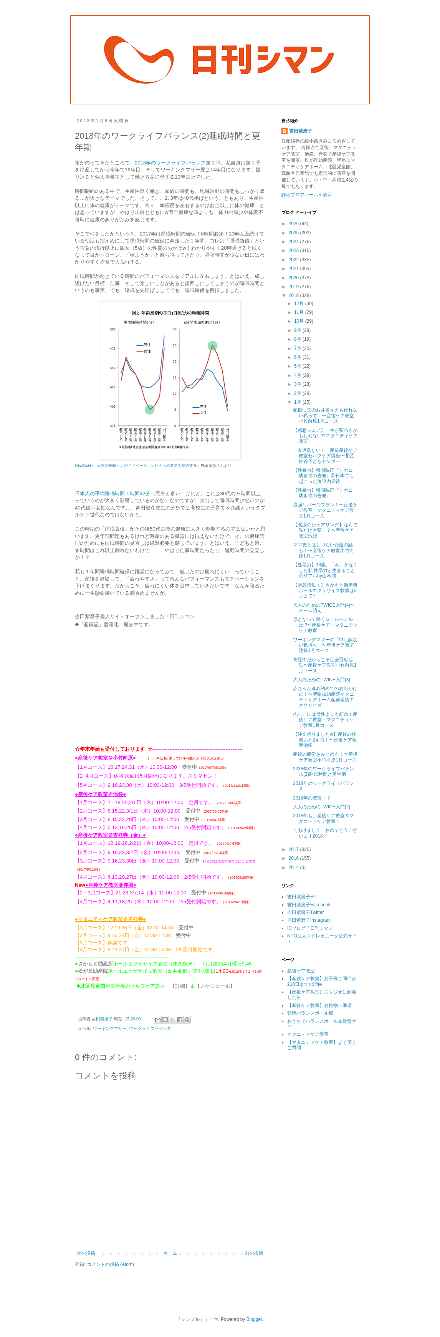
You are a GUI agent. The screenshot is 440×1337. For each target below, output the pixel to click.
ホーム (170, 1253)
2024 (294, 241)
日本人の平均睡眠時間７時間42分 (113, 493)
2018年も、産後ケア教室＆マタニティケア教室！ (323, 818)
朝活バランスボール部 (310, 1013)
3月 (298, 384)
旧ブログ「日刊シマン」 (312, 928)
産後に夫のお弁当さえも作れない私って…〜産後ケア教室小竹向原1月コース (325, 415)
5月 (298, 366)
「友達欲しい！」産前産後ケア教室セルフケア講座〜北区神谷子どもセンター (325, 456)
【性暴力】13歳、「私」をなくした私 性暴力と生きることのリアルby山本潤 (325, 570)
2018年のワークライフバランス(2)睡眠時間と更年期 (323, 771)
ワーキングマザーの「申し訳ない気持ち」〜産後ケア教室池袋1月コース (325, 645)
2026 (294, 223)
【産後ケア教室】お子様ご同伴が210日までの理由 (321, 981)
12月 (299, 303)
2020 (294, 277)
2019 (294, 286)
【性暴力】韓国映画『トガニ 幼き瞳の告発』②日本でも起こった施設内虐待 (325, 476)
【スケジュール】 (215, 986)
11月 (299, 312)
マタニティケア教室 (308, 1034)
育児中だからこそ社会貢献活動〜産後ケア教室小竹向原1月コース (325, 665)
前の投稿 (254, 1253)
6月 (298, 357)
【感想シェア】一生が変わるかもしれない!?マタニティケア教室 (325, 436)
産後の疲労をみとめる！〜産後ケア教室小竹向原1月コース (325, 756)
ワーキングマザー (110, 1028)
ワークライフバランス (150, 1028)
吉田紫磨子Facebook (309, 904)
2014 (294, 867)
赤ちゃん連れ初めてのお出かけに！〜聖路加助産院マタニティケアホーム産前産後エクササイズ (325, 697)
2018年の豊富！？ (312, 798)
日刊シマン (182, 616)
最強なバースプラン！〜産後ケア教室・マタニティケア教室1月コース (325, 510)
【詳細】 (180, 986)
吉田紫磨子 (300, 131)
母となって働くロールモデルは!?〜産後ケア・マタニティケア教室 (325, 625)
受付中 (189, 767)
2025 (294, 233)
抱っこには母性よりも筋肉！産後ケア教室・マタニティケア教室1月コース (325, 720)
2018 (294, 295)
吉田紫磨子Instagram (309, 920)
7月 (298, 348)
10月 (299, 321)
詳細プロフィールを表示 (306, 194)
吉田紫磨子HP (302, 896)
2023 (294, 250)
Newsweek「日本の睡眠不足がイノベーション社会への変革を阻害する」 (138, 465)
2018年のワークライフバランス (170, 163)
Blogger (254, 1319)
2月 (298, 393)
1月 (298, 402)
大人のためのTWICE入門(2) (321, 806)
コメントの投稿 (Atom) (110, 1264)
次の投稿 (86, 1253)
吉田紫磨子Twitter (305, 912)
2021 (294, 268)
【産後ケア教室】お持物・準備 (319, 1005)
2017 (294, 849)
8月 (298, 339)
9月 (298, 330)
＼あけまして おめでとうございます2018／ (325, 833)
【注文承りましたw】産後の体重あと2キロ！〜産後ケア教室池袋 (325, 740)
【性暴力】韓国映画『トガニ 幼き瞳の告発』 (325, 493)
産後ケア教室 (301, 971)
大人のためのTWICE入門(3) (321, 679)
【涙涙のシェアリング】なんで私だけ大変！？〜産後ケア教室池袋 (325, 530)
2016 (294, 858)
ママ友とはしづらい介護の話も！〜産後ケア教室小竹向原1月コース (323, 550)
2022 (294, 259)
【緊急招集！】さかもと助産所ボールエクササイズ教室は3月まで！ (325, 590)
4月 (298, 375)
